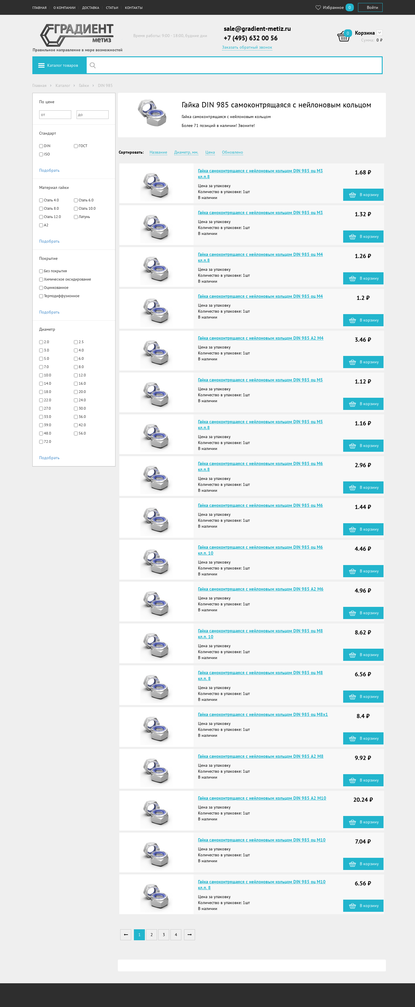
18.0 (47, 391)
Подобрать (49, 170)
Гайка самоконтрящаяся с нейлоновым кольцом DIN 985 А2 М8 (261, 756)
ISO (47, 154)
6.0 (81, 358)
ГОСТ (83, 145)
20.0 (82, 391)
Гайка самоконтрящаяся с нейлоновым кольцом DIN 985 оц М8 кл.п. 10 (260, 633)
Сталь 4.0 (51, 200)
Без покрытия (55, 270)
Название (158, 152)
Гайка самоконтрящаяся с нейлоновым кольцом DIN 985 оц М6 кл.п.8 (260, 466)
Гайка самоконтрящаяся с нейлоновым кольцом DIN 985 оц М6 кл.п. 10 (260, 550)
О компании (64, 7)
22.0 (47, 400)
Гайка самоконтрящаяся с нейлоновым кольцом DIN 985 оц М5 (260, 380)
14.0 (47, 383)
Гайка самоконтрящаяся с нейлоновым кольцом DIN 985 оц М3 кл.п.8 (260, 173)
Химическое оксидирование (67, 279)
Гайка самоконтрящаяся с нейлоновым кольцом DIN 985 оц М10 (262, 840)
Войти (372, 7)
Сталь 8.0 (51, 208)
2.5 (81, 341)
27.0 (47, 408)
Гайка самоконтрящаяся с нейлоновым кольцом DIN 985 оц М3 (260, 212)
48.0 (47, 433)
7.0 (46, 366)
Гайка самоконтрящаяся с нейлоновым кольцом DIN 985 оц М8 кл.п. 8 (260, 675)
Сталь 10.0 (87, 208)
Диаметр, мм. (186, 152)
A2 (46, 225)
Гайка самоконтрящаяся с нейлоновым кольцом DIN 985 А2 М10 (262, 798)
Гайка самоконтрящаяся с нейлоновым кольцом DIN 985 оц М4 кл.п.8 (260, 257)
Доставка (90, 7)
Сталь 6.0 (86, 200)
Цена (210, 152)
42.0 (82, 424)
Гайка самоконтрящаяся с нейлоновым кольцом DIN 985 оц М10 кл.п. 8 (262, 884)
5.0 (46, 358)
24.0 (82, 400)
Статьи (112, 7)
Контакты (133, 7)
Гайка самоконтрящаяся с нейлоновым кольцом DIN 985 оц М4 (260, 296)
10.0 (47, 375)
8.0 (81, 366)
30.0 (82, 408)
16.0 (82, 383)
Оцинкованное (56, 287)
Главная (39, 7)
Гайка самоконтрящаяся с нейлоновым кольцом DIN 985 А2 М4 (261, 338)
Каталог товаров (62, 65)
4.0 (81, 350)
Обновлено (232, 152)
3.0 (46, 350)
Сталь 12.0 (52, 216)
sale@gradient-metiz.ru (257, 28)
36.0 (82, 416)
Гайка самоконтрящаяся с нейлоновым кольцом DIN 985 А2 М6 (261, 589)
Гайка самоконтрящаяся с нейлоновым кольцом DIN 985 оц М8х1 (263, 714)
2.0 (46, 341)
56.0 (82, 433)
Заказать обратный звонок (247, 47)
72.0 (47, 441)
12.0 (82, 375)
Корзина (365, 32)
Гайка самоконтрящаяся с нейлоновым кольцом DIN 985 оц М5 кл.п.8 (260, 424)
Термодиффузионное (62, 295)
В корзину (369, 194)
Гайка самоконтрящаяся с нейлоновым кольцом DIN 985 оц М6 (260, 505)
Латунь (84, 216)
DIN (47, 145)
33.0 (47, 416)
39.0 (47, 424)
